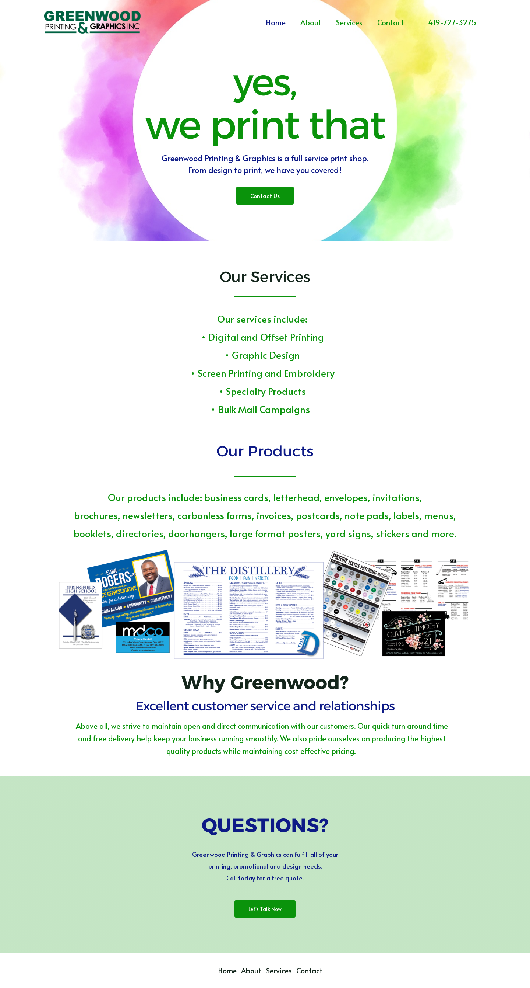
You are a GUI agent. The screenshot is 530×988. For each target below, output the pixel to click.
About (310, 22)
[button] (452, 22)
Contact (390, 22)
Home (276, 22)
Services (349, 22)
